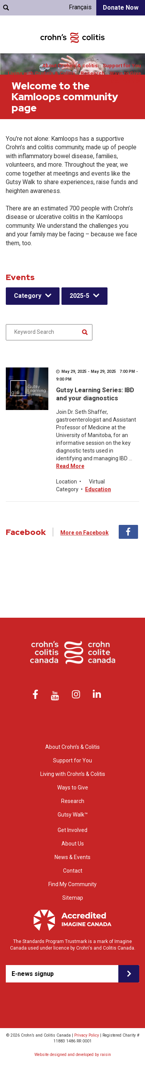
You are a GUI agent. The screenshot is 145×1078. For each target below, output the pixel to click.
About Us (72, 844)
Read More (70, 466)
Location (66, 481)
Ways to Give (125, 73)
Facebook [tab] (128, 532)
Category (27, 295)
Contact (72, 871)
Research (92, 73)
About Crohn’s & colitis (70, 65)
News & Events (72, 857)
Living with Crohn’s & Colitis (41, 73)
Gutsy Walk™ (73, 814)
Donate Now (120, 7)
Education (98, 489)
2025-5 (79, 295)
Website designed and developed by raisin (72, 1054)
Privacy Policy (86, 1035)
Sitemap (72, 898)
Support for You (122, 65)
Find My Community (72, 884)
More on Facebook (84, 533)
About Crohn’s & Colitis (72, 747)
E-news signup (33, 973)
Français (80, 7)
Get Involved (126, 81)
